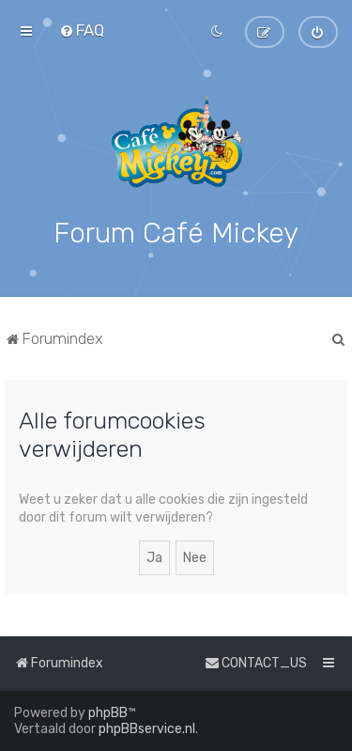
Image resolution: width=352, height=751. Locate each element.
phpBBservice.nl (147, 729)
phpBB (108, 713)
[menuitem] (81, 30)
